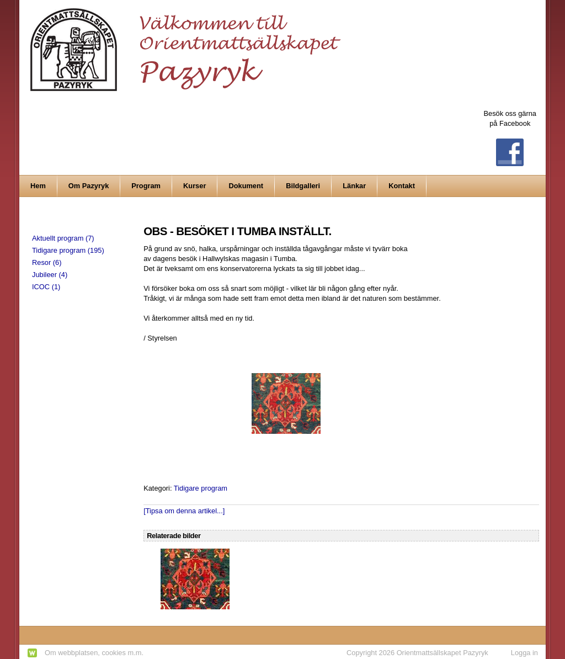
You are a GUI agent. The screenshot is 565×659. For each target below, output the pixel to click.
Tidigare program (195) (68, 250)
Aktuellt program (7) (63, 238)
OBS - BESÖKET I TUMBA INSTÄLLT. (237, 231)
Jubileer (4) (49, 274)
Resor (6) (46, 262)
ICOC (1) (46, 287)
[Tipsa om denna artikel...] (184, 511)
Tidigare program (200, 488)
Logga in (524, 653)
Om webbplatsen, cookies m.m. (94, 653)
